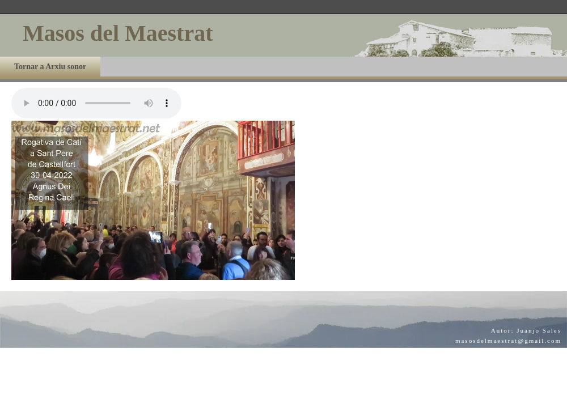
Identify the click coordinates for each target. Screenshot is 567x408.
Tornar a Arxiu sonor (50, 66)
